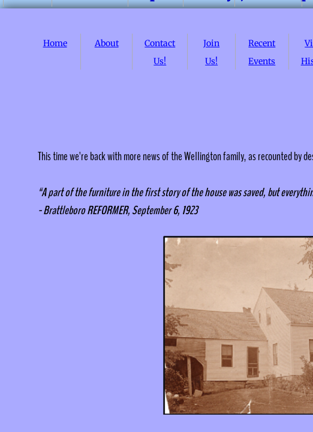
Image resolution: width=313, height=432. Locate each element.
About (107, 43)
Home (55, 43)
